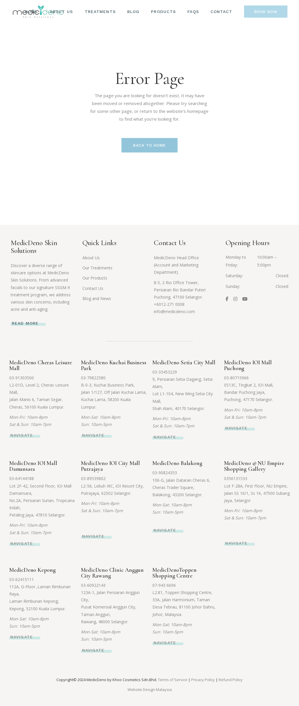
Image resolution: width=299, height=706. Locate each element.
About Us (91, 257)
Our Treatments (97, 268)
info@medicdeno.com (174, 311)
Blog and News (96, 298)
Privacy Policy (203, 679)
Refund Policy (231, 679)
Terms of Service (172, 679)
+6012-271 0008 (169, 304)
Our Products (94, 278)
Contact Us (92, 288)
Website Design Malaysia (150, 689)
